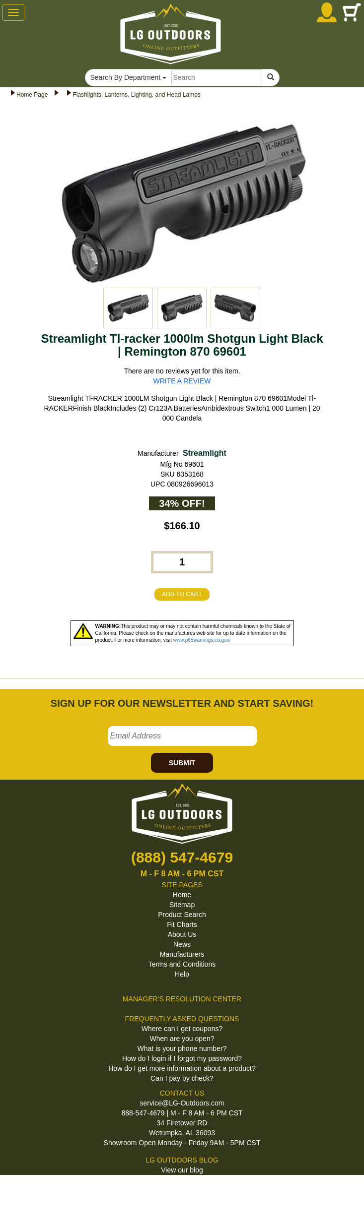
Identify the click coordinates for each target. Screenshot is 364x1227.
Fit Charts (182, 924)
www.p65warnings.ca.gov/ (202, 640)
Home (182, 895)
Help (182, 974)
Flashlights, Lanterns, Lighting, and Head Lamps (137, 94)
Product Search (182, 915)
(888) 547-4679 (182, 857)
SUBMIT (182, 763)
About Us (182, 934)
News (182, 944)
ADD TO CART (182, 594)
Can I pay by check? (182, 1078)
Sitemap (182, 905)
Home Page (32, 94)
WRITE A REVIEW (182, 381)
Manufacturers (182, 954)
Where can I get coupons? (182, 1029)
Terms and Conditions (182, 964)
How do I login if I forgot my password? (182, 1058)
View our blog (182, 1170)
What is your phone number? (182, 1048)
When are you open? (182, 1039)
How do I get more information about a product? (182, 1068)
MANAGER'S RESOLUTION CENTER (182, 999)
